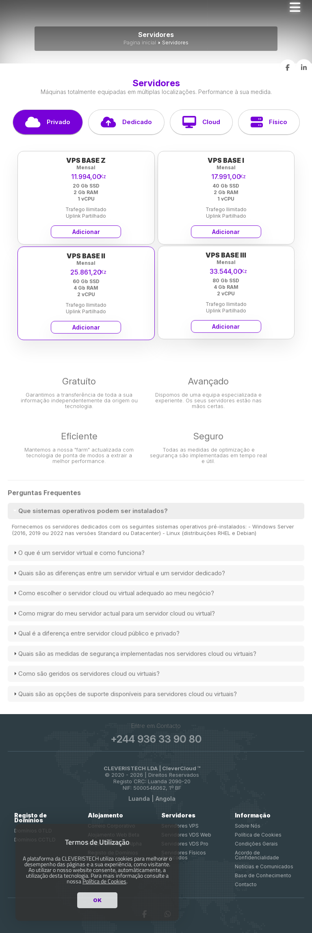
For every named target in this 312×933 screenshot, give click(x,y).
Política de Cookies (104, 881)
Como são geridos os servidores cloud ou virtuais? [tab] (86, 683)
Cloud (201, 122)
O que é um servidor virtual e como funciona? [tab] (78, 562)
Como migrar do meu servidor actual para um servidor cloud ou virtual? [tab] (113, 623)
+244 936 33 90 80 (156, 739)
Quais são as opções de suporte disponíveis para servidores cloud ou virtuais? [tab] (124, 703)
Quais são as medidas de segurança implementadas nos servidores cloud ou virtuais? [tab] (134, 663)
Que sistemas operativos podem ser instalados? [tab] (90, 520)
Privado (47, 122)
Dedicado (126, 122)
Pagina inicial (140, 42)
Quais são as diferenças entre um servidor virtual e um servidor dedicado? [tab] (118, 582)
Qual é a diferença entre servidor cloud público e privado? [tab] (96, 643)
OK (97, 900)
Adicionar (86, 231)
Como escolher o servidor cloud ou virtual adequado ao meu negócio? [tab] (113, 603)
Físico (269, 122)
